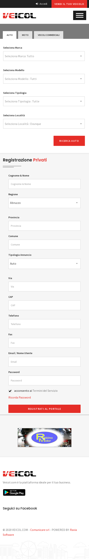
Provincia (13, 216)
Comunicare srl (39, 529)
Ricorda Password (19, 397)
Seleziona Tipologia (14, 93)
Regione (13, 193)
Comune (13, 235)
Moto (24, 35)
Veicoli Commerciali (46, 35)
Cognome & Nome (18, 175)
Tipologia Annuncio (19, 254)
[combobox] (44, 56)
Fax (10, 333)
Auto (9, 35)
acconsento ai (36, 390)
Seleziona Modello (13, 70)
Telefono (13, 315)
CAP (10, 296)
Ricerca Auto (69, 140)
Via (10, 277)
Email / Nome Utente (20, 352)
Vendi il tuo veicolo (69, 4)
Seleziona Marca (12, 47)
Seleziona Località (14, 115)
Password (14, 371)
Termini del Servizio (45, 390)
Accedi (41, 3)
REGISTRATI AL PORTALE (44, 408)
